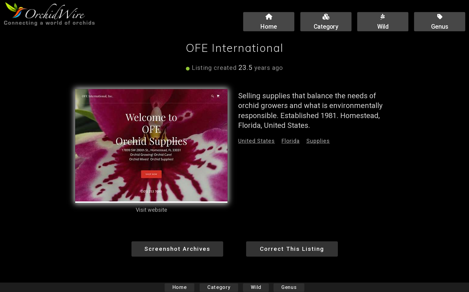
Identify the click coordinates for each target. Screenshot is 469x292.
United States (256, 141)
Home (179, 287)
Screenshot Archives (177, 248)
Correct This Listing (292, 248)
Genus (288, 287)
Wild (256, 287)
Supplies (318, 141)
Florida (291, 141)
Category (219, 287)
